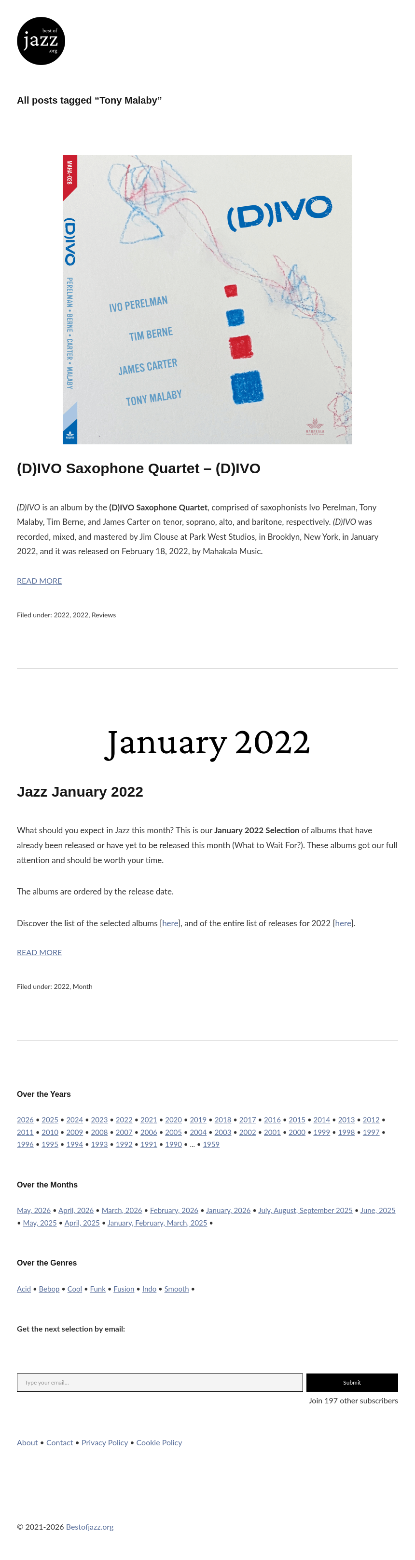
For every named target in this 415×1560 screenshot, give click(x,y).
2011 (25, 1132)
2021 (148, 1119)
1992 (124, 1144)
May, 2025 (40, 1222)
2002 (247, 1132)
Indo (149, 1288)
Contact (59, 1442)
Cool (75, 1288)
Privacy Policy (105, 1442)
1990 (173, 1144)
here (170, 923)
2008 (99, 1132)
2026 (25, 1119)
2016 (272, 1119)
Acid (24, 1288)
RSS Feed (128, 1507)
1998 (346, 1132)
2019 (198, 1119)
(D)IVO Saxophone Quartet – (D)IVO (139, 468)
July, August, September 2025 (305, 1210)
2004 (198, 1132)
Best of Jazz (41, 41)
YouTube (76, 1507)
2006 (148, 1132)
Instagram (50, 1507)
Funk (98, 1288)
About (27, 1442)
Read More (39, 580)
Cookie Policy (159, 1442)
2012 (371, 1119)
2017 (247, 1119)
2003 (223, 1132)
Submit (352, 1382)
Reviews (104, 615)
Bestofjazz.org (90, 1526)
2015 (297, 1119)
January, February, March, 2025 (158, 1222)
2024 (74, 1119)
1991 (148, 1144)
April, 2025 (82, 1222)
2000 (297, 1132)
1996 (25, 1144)
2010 (50, 1132)
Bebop (49, 1288)
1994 (74, 1144)
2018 (223, 1119)
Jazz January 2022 (80, 792)
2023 (99, 1119)
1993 (99, 1144)
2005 (173, 1132)
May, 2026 (34, 1210)
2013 (346, 1119)
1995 (50, 1144)
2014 (321, 1119)
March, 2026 (122, 1210)
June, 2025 (378, 1210)
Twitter (24, 1507)
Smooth (177, 1288)
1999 (321, 1132)
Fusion (123, 1288)
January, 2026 (228, 1210)
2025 (50, 1119)
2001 (272, 1132)
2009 (74, 1132)
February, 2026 (174, 1210)
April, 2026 (76, 1210)
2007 (124, 1132)
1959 (211, 1144)
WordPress (102, 1507)
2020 (173, 1119)
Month (83, 986)
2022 (61, 615)
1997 (371, 1132)
